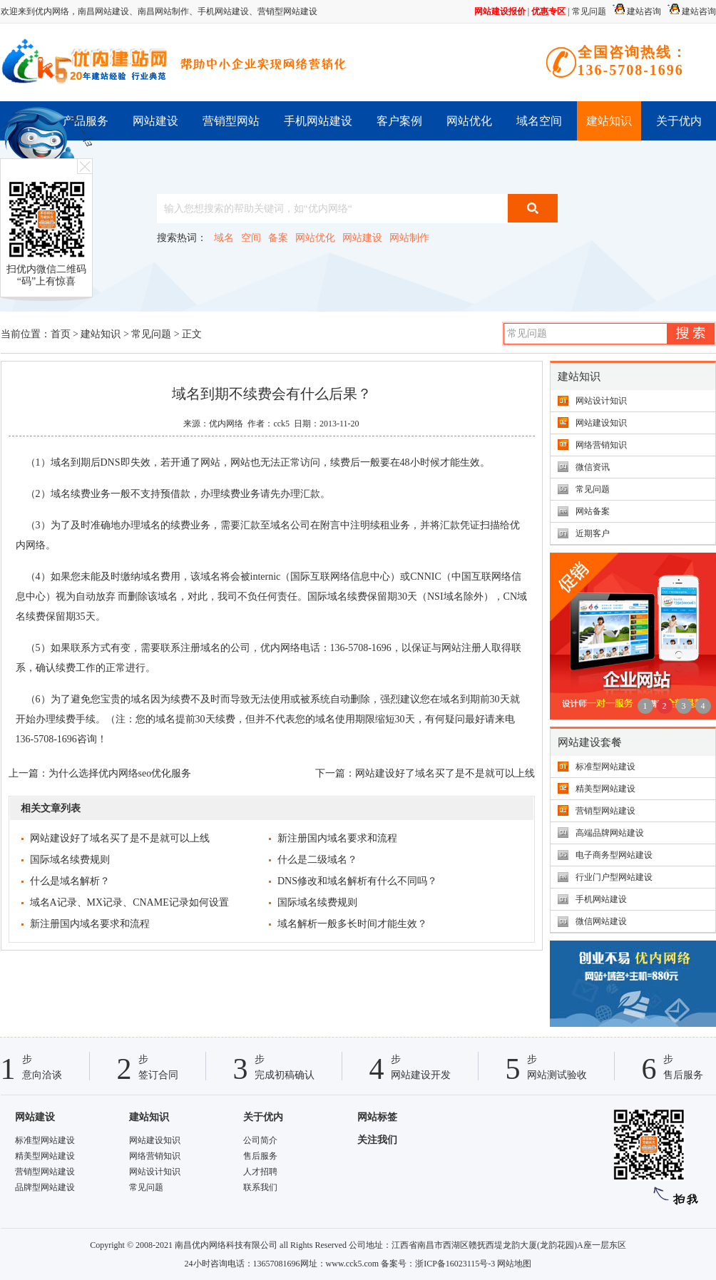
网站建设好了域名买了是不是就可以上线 (445, 773)
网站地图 (514, 1264)
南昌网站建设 (103, 11)
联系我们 (260, 1187)
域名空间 (539, 121)
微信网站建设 (601, 921)
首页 (61, 334)
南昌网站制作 (163, 11)
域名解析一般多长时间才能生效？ (352, 923)
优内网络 (226, 424)
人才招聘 (260, 1172)
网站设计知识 (601, 401)
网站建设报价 (500, 11)
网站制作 (409, 237)
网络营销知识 (601, 445)
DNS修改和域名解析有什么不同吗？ (357, 881)
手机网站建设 (223, 11)
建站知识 (609, 121)
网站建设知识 (601, 423)
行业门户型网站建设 (614, 877)
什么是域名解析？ (70, 881)
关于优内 (679, 121)
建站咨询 (634, 11)
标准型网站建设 (605, 767)
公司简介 (260, 1140)
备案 (278, 237)
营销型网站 (231, 121)
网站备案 (593, 511)
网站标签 (377, 1117)
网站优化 (469, 121)
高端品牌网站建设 (610, 833)
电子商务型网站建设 (614, 855)
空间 (251, 237)
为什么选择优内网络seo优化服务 (120, 773)
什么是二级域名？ (317, 859)
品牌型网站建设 (45, 1187)
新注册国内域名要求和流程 (337, 838)
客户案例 (399, 121)
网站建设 (155, 121)
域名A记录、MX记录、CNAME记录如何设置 (129, 902)
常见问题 (589, 11)
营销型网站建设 (287, 11)
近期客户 (593, 533)
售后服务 (260, 1156)
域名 (224, 237)
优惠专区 (548, 11)
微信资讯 (593, 467)
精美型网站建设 (605, 789)
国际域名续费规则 (70, 859)
